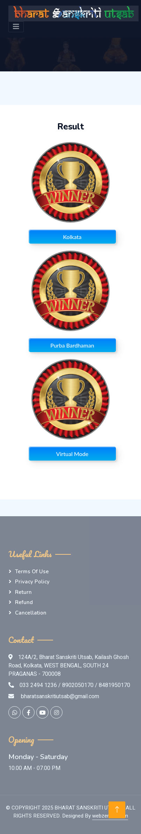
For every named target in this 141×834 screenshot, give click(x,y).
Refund (24, 602)
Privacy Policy (32, 581)
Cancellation (30, 612)
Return (23, 592)
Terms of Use (32, 571)
